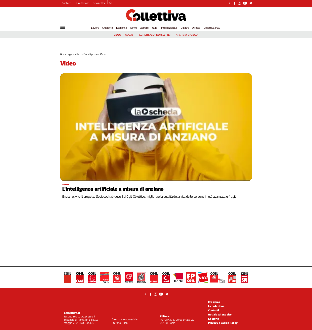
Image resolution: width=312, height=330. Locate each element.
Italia (154, 27)
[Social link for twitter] (229, 3)
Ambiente (107, 27)
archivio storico (187, 34)
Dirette (196, 27)
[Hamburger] (62, 27)
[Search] (110, 3)
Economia (121, 27)
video (117, 34)
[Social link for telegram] (250, 3)
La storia (213, 318)
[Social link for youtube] (245, 3)
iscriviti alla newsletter (155, 34)
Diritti (133, 27)
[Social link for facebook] (234, 3)
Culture (185, 27)
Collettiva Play (212, 27)
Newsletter (99, 3)
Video (77, 54)
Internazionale (169, 27)
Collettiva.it (72, 312)
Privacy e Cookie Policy (223, 322)
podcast (129, 34)
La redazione (82, 3)
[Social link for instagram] (239, 3)
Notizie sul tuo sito (220, 314)
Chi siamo (214, 302)
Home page (66, 54)
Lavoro (95, 27)
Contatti (66, 3)
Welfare (144, 27)
